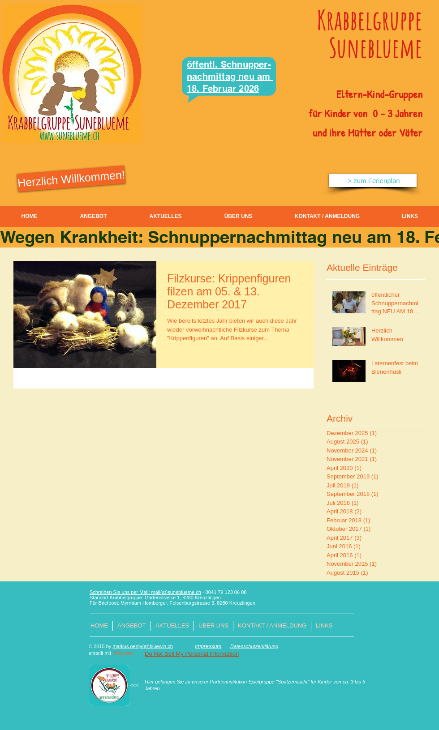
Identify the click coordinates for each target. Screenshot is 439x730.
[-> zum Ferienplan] (373, 180)
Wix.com (123, 653)
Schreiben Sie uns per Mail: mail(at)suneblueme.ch (145, 592)
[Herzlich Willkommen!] (71, 179)
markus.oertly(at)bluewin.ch (142, 646)
